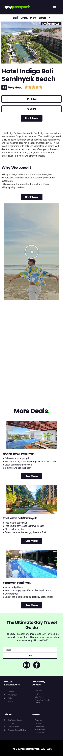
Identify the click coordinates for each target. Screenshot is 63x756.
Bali (15, 17)
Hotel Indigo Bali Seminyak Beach (28, 75)
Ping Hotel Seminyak (16, 583)
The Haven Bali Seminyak (20, 518)
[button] (54, 7)
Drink (24, 17)
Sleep (42, 17)
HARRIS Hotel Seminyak (18, 454)
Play (33, 17)
